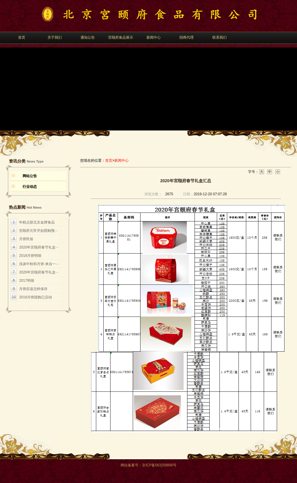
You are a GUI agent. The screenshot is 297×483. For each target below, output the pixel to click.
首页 (21, 37)
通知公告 (87, 37)
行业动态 (30, 187)
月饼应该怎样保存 (33, 289)
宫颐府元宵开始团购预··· (38, 231)
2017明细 (26, 281)
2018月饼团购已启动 (35, 297)
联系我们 (219, 37)
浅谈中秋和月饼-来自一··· (39, 264)
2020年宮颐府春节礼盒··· (39, 272)
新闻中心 (153, 37)
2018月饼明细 (30, 256)
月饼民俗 (26, 239)
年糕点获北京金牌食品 (37, 222)
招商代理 (186, 37)
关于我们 (55, 37)
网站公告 (30, 176)
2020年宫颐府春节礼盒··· (39, 247)
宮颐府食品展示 (120, 37)
